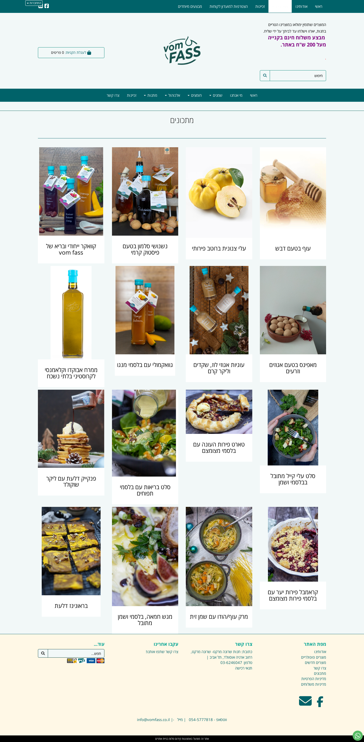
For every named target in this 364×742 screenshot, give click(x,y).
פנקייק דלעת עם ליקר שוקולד (71, 482)
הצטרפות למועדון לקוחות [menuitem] (229, 6)
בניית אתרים (161, 738)
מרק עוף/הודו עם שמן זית (219, 617)
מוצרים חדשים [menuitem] (315, 662)
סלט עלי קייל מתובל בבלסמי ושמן (292, 479)
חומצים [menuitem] (195, 95)
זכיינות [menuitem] (131, 95)
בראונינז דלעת (71, 606)
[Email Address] (40, 6)
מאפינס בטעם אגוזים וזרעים (293, 368)
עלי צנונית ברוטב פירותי (219, 248)
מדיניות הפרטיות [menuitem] (313, 678)
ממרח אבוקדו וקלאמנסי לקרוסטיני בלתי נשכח (71, 373)
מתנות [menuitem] (150, 95)
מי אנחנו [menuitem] (236, 95)
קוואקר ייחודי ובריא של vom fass (71, 249)
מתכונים (182, 120)
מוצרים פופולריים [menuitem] (313, 657)
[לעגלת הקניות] (71, 52)
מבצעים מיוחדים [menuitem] (190, 6)
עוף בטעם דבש (293, 248)
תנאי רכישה (243, 668)
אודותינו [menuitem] (301, 6)
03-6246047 (231, 662)
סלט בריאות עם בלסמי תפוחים (145, 490)
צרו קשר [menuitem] (113, 95)
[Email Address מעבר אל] (305, 704)
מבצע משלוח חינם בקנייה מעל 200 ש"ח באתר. (297, 41)
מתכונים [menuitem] (280, 6)
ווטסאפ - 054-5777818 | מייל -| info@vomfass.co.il (182, 719)
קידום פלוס (174, 738)
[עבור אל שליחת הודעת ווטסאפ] (358, 736)
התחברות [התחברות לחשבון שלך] (34, 3)
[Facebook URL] (46, 6)
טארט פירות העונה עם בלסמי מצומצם (219, 447)
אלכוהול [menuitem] (172, 95)
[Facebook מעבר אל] (320, 704)
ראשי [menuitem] (253, 95)
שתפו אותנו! (155, 651)
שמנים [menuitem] (215, 95)
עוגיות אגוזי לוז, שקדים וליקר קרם (218, 368)
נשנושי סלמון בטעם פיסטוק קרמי (145, 249)
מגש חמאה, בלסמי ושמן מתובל (145, 620)
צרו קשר (172, 651)
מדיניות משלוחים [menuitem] (313, 684)
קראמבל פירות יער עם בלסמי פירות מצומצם (293, 595)
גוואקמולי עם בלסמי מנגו (145, 365)
